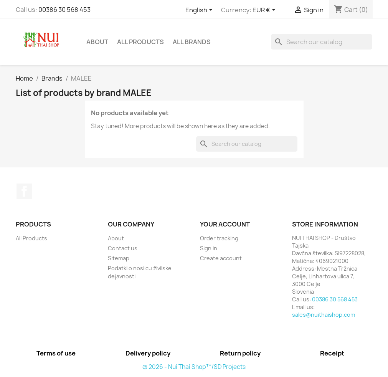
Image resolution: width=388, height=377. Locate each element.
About (97, 42)
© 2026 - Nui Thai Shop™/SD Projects (194, 367)
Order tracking (219, 238)
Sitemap (118, 258)
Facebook (24, 191)
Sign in (208, 248)
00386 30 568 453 (64, 9)
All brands (192, 42)
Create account (221, 258)
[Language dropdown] (200, 10)
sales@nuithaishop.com (323, 314)
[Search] (321, 42)
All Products (140, 42)
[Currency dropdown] (265, 10)
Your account (225, 224)
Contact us (122, 248)
